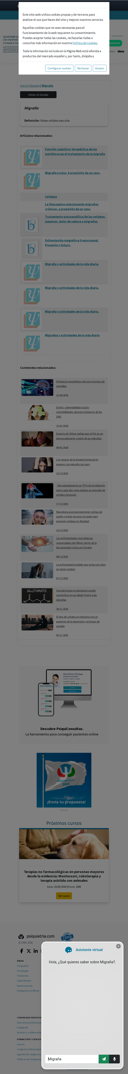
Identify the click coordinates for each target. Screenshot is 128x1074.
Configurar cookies (59, 68)
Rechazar (83, 68)
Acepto (99, 68)
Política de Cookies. (85, 43)
